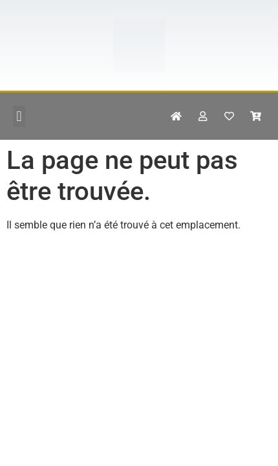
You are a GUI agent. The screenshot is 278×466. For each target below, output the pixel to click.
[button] (19, 116)
